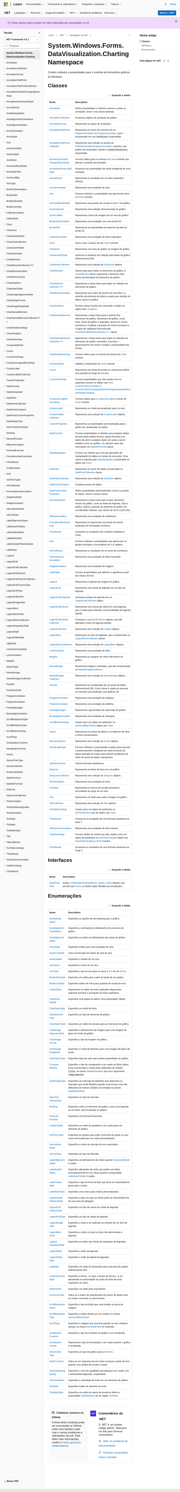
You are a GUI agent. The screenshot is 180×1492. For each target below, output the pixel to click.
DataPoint (54, 469)
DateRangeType (57, 1081)
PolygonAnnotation (107, 133)
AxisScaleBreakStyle (59, 203)
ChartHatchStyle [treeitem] (14, 288)
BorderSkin (54, 227)
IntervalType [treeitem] (12, 515)
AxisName (54, 965)
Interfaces (146, 45)
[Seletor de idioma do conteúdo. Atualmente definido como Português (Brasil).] (17, 1486)
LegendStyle (55, 1251)
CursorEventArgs (57, 379)
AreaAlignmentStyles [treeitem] (16, 125)
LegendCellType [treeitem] (14, 590)
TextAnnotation (56, 781)
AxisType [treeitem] (11, 183)
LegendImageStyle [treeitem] (15, 602)
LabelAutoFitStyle (77, 1176)
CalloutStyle (55, 989)
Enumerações (148, 49)
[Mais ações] (129, 35)
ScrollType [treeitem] (11, 737)
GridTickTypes (56, 1135)
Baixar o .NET (167, 13)
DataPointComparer (59, 484)
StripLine (53, 769)
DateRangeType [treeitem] (14, 421)
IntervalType (55, 1154)
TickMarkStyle (56, 1392)
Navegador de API (79, 35)
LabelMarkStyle (57, 1191)
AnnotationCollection (59, 117)
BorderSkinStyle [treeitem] (14, 201)
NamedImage (56, 666)
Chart (113, 159)
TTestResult (55, 819)
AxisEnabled (55, 959)
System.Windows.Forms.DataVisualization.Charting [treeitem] (20, 55)
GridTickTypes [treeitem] (13, 479)
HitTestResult (56, 550)
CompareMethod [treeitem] (14, 345)
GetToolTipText (82, 812)
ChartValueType (57, 1058)
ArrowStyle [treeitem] (11, 136)
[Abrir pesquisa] (165, 4)
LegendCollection (58, 629)
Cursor (52, 370)
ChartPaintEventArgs (59, 354)
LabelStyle (54, 572)
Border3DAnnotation (59, 221)
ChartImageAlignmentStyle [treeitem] (19, 294)
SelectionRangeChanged (111, 389)
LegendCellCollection (59, 597)
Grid (51, 541)
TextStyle (53, 1386)
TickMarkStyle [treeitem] (13, 830)
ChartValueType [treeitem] (14, 339)
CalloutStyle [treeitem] (12, 218)
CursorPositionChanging (87, 389)
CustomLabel (56, 408)
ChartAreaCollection (59, 264)
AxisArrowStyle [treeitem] (13, 148)
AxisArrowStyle (56, 953)
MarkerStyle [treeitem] (12, 667)
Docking (53, 1106)
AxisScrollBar (56, 215)
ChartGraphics (56, 305)
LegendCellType (57, 1216)
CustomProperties (58, 424)
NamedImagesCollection (90, 669)
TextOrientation (56, 1380)
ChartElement (56, 270)
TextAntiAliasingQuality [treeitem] (17, 807)
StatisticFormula (98, 446)
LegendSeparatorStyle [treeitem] (17, 626)
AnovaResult (55, 178)
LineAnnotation (56, 650)
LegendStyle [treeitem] (12, 631)
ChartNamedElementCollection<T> (92, 332)
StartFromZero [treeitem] (13, 778)
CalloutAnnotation (58, 237)
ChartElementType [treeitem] (15, 277)
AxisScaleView (56, 209)
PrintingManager (57, 710)
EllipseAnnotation (58, 516)
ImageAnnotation (57, 566)
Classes (145, 41)
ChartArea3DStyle (58, 255)
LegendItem (55, 635)
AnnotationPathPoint (59, 130)
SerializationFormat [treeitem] (16, 748)
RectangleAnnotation (59, 716)
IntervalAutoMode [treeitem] (15, 509)
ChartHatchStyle (57, 1024)
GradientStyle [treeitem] (13, 468)
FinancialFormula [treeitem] (15, 450)
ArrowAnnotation (57, 187)
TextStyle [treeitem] (11, 819)
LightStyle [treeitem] (11, 643)
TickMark (53, 787)
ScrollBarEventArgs (59, 722)
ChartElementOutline (59, 293)
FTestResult (55, 531)
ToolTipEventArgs (58, 809)
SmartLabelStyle (57, 747)
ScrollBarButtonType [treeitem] (16, 725)
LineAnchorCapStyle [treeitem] (16, 649)
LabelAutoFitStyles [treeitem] (15, 526)
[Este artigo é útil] (164, 61)
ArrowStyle (54, 947)
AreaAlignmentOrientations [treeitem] (19, 119)
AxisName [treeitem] (11, 160)
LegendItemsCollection (86, 638)
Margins (53, 656)
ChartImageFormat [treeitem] (15, 300)
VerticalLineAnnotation (60, 828)
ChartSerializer (56, 363)
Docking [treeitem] (10, 433)
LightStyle (54, 1266)
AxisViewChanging (84, 841)
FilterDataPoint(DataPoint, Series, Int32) (92, 883)
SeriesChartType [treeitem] (14, 760)
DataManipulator (57, 453)
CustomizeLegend (107, 399)
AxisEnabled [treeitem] (12, 154)
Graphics (92, 309)
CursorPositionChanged (87, 386)
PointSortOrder (56, 1295)
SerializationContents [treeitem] (17, 742)
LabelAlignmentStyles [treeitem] (17, 520)
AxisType (53, 971)
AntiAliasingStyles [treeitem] (15, 113)
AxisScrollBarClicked (85, 725)
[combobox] (22, 39)
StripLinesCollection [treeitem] (16, 795)
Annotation (54, 108)
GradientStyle (56, 1125)
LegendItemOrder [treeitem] (15, 614)
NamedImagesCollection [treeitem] (18, 678)
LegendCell (55, 588)
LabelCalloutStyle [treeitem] (15, 532)
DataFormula (55, 433)
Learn (51, 35)
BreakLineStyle (56, 983)
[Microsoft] (6, 4)
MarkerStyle (55, 1289)
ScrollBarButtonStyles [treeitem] (17, 719)
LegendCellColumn (58, 606)
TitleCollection (56, 803)
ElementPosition (57, 500)
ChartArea (54, 249)
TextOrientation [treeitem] (13, 813)
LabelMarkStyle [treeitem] (14, 538)
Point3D (53, 685)
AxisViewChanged (108, 837)
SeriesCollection (57, 741)
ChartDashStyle (57, 1008)
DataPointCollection (85, 472)
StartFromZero (56, 1361)
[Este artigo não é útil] (168, 61)
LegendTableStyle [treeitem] (15, 637)
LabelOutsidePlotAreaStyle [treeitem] (19, 544)
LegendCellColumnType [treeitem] (18, 585)
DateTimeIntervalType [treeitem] (17, 427)
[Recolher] (39, 33)
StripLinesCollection (59, 775)
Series (52, 731)
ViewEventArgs (57, 834)
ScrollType (54, 1323)
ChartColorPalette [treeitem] (15, 248)
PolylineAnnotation (84, 133)
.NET (62, 35)
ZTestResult (55, 847)
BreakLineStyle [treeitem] (13, 207)
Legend (53, 581)
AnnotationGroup (57, 124)
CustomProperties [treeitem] (15, 380)
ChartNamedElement (59, 315)
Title (51, 797)
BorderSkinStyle (57, 977)
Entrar (173, 4)
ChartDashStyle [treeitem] (14, 253)
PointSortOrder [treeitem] (13, 690)
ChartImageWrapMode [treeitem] (17, 306)
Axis (51, 193)
